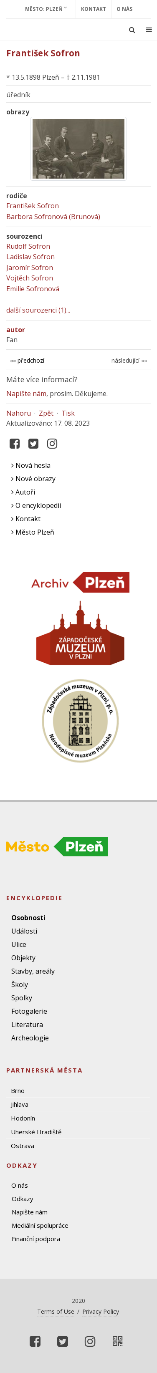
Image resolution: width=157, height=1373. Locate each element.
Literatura (27, 1024)
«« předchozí (27, 360)
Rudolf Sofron (28, 246)
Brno (18, 1090)
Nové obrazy (33, 478)
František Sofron (32, 205)
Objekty (23, 957)
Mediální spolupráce (40, 1225)
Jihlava (19, 1104)
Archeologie (30, 1037)
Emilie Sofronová (32, 288)
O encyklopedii (36, 505)
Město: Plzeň (46, 9)
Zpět (46, 413)
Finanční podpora (36, 1238)
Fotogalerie (29, 1011)
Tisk (68, 413)
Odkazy (22, 1198)
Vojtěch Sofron (29, 278)
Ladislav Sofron (30, 256)
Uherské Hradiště (36, 1132)
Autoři (23, 492)
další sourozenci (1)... (38, 310)
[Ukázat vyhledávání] (132, 30)
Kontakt (93, 9)
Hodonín (23, 1118)
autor (15, 329)
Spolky (21, 997)
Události (24, 931)
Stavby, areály (33, 971)
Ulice (18, 944)
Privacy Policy (100, 1311)
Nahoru (18, 413)
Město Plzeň (32, 532)
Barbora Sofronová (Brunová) (53, 216)
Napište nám (26, 393)
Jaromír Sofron (29, 267)
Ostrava (22, 1145)
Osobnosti (28, 917)
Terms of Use (55, 1311)
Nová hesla (31, 465)
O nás (124, 9)
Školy (19, 984)
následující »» (129, 360)
